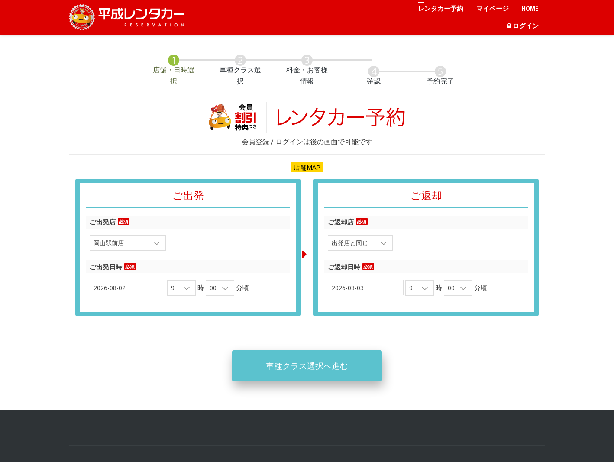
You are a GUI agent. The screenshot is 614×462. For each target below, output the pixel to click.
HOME (530, 9)
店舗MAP (307, 159)
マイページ (492, 9)
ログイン (523, 26)
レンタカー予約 (440, 9)
